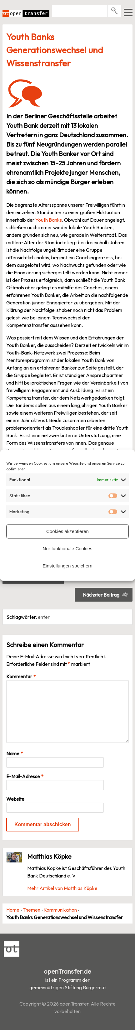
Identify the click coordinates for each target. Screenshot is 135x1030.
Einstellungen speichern (67, 565)
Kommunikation (60, 910)
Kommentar (21, 676)
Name (14, 753)
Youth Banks (48, 220)
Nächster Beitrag (101, 595)
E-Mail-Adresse (24, 776)
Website (15, 799)
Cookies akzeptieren (67, 531)
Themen (31, 910)
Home (12, 910)
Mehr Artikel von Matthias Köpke (62, 888)
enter (44, 617)
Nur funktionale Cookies (67, 548)
